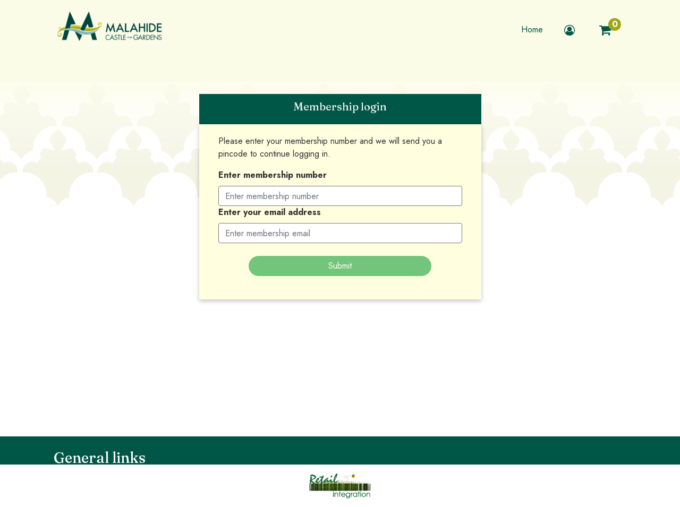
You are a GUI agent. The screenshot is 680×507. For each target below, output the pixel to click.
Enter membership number (272, 175)
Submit (340, 266)
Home (532, 29)
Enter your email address (269, 212)
